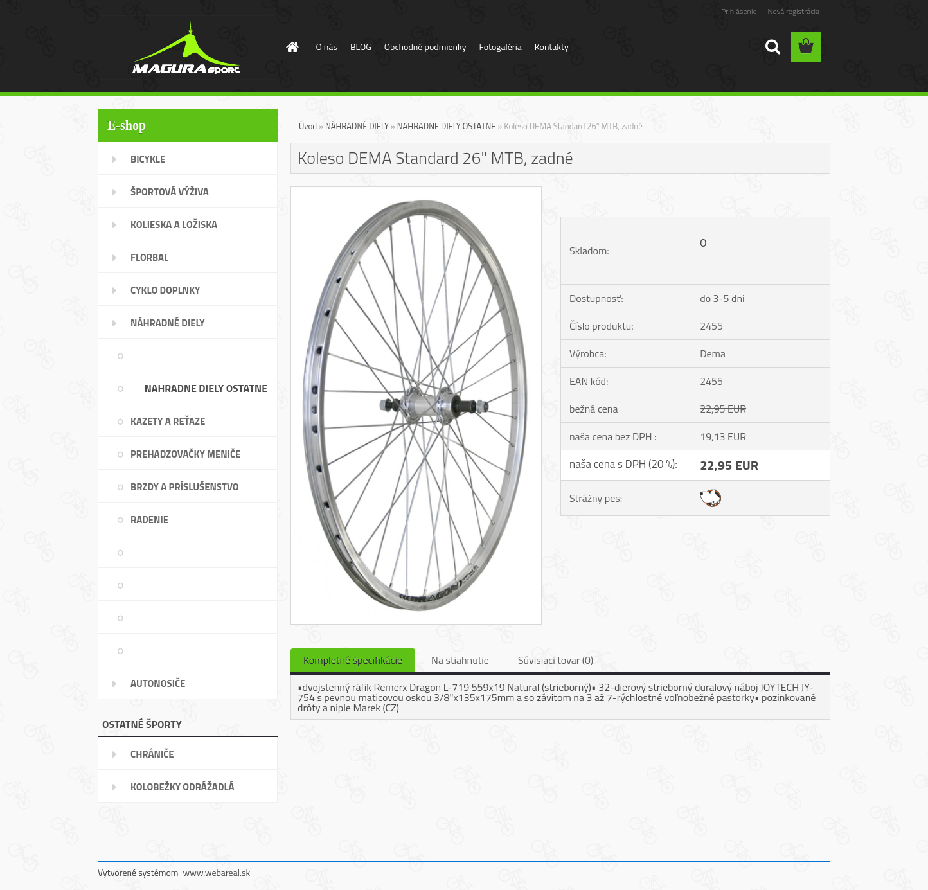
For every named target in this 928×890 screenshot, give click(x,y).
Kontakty (552, 46)
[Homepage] (292, 47)
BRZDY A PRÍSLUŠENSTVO (184, 486)
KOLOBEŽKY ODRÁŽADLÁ (182, 786)
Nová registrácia (793, 11)
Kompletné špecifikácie (352, 660)
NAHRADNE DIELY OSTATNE (206, 388)
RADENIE (149, 519)
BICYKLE (147, 159)
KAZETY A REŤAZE (167, 421)
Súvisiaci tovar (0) (555, 660)
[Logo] (186, 47)
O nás (326, 46)
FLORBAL (149, 257)
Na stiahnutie (460, 660)
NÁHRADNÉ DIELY (167, 323)
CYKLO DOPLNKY (165, 290)
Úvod (308, 126)
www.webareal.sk (217, 872)
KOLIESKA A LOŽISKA (173, 224)
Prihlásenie (738, 11)
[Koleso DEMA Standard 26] (416, 192)
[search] (772, 47)
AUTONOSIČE (157, 683)
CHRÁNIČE (152, 754)
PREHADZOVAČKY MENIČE (185, 454)
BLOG (360, 46)
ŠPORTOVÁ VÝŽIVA (169, 191)
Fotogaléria (500, 46)
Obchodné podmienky (425, 46)
